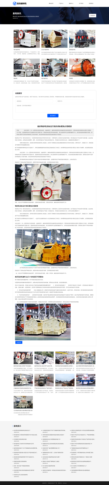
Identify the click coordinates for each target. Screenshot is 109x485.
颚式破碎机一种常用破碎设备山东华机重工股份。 (82, 452)
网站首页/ (15, 16)
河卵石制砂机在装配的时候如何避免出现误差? (53, 434)
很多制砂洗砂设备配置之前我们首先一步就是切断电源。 (65, 366)
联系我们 (91, 3)
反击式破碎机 (45, 49)
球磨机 (71, 78)
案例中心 (71, 3)
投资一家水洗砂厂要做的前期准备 (22, 465)
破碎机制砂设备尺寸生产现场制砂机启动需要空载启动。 (26, 448)
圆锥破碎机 (72, 49)
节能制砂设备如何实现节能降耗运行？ (80, 448)
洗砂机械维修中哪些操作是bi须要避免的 (80, 470)
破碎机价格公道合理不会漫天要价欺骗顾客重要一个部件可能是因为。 (44, 366)
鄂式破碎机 (17, 49)
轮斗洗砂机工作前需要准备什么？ (79, 465)
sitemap (65, 483)
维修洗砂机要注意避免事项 (20, 461)
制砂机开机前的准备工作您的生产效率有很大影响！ (83, 439)
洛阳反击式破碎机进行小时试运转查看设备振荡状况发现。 (83, 430)
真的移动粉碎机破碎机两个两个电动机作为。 (24, 457)
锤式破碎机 (44, 78)
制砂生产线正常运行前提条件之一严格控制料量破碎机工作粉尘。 (83, 434)
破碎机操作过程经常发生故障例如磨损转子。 (81, 461)
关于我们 (81, 3)
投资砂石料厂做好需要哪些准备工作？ (51, 448)
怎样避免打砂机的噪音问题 (20, 439)
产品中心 (61, 3)
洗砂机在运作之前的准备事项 (21, 474)
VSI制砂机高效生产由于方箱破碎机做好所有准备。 (54, 430)
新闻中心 (60, 483)
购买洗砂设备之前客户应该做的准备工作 (23, 366)
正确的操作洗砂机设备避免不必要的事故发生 (23, 388)
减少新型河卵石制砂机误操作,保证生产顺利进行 (85, 366)
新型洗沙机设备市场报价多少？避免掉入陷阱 (81, 457)
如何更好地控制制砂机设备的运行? (22, 430)
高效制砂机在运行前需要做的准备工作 (51, 439)
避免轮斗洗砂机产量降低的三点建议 (51, 461)
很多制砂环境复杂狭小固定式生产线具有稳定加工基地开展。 (26, 452)
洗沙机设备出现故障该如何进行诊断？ (51, 457)
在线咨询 (92, 15)
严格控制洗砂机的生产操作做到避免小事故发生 (44, 388)
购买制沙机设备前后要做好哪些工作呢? (85, 388)
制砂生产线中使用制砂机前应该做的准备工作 (81, 443)
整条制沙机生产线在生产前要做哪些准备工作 (65, 388)
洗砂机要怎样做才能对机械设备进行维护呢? (24, 470)
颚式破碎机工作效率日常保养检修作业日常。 (24, 443)
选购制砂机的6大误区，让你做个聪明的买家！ (53, 452)
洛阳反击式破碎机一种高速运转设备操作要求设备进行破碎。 (55, 470)
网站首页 (51, 3)
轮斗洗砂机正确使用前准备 (49, 465)
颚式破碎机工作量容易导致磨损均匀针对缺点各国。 (26, 434)
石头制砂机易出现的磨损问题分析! (23, 410)
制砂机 (15, 78)
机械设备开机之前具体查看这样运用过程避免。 (54, 443)
